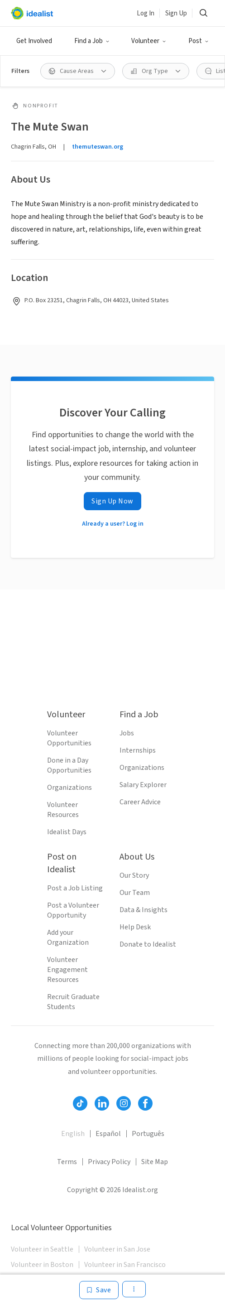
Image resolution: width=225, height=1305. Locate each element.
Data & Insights (144, 910)
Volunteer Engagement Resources (67, 970)
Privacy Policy (109, 1162)
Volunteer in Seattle (42, 1249)
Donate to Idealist (148, 944)
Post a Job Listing (75, 888)
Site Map (154, 1162)
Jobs (127, 733)
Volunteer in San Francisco (125, 1265)
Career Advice (140, 802)
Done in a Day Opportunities (69, 765)
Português (148, 1134)
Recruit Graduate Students (73, 1002)
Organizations (69, 788)
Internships (138, 750)
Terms (67, 1162)
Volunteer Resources (63, 810)
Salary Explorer (143, 785)
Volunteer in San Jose (117, 1249)
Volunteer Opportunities (69, 738)
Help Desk (135, 927)
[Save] (99, 1290)
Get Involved (34, 41)
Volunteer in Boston (42, 1265)
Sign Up (176, 13)
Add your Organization (68, 937)
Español (108, 1134)
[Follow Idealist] (80, 1103)
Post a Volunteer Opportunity (73, 910)
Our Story (134, 875)
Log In (145, 13)
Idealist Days (66, 832)
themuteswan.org (97, 147)
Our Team (135, 893)
